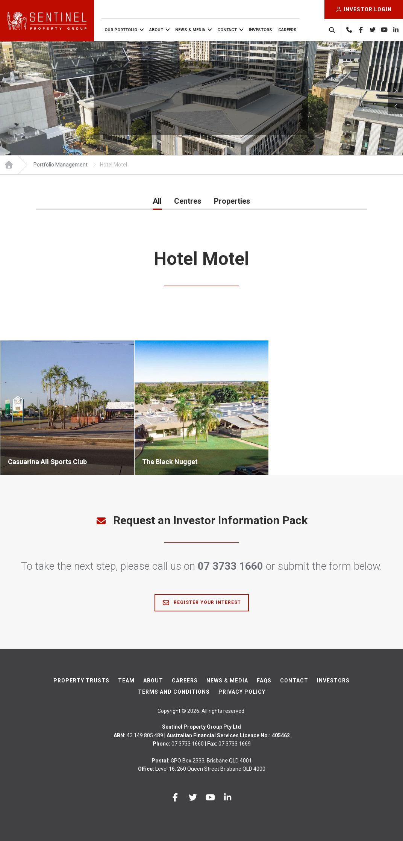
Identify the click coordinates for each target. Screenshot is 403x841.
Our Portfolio (121, 29)
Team (126, 681)
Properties (232, 201)
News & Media (190, 29)
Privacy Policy (241, 692)
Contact (227, 29)
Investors (260, 29)
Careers (287, 29)
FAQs (264, 681)
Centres (188, 201)
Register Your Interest (201, 603)
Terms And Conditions (174, 692)
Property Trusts (81, 681)
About (156, 29)
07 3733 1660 (230, 566)
